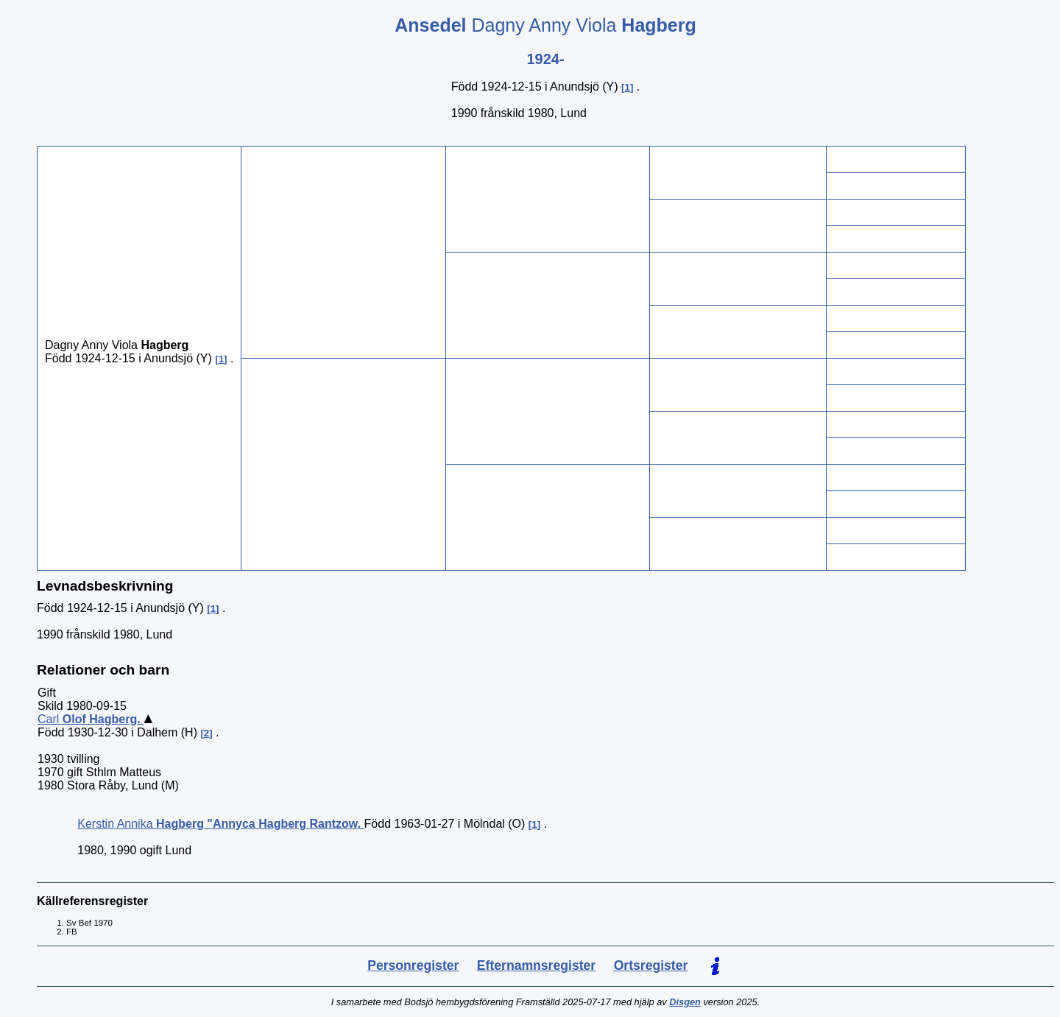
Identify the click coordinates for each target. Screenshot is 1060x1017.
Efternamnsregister (536, 965)
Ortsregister (651, 965)
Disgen (685, 1001)
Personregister (413, 965)
